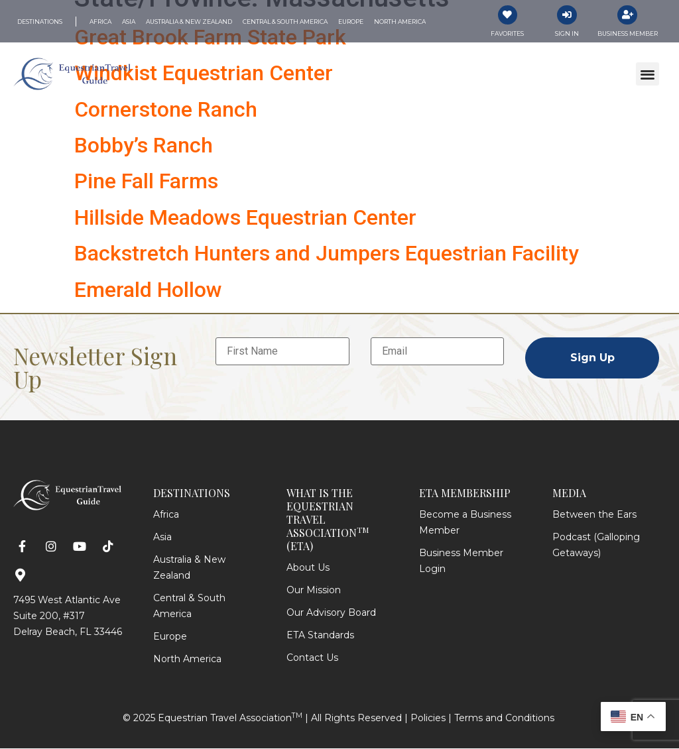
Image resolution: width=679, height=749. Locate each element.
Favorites (507, 34)
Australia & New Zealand (189, 568)
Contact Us (312, 658)
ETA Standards (320, 636)
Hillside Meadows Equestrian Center (245, 217)
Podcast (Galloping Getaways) (596, 545)
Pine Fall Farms (146, 181)
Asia (162, 538)
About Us (308, 568)
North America (187, 659)
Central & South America (189, 606)
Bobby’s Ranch (143, 145)
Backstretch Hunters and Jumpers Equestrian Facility (326, 253)
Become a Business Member (465, 523)
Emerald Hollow (148, 289)
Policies (428, 718)
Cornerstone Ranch (165, 109)
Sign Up (592, 358)
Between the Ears (594, 515)
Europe (170, 637)
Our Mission (313, 591)
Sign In (567, 34)
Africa (166, 515)
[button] (647, 74)
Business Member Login (461, 561)
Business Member (627, 34)
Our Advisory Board (331, 613)
